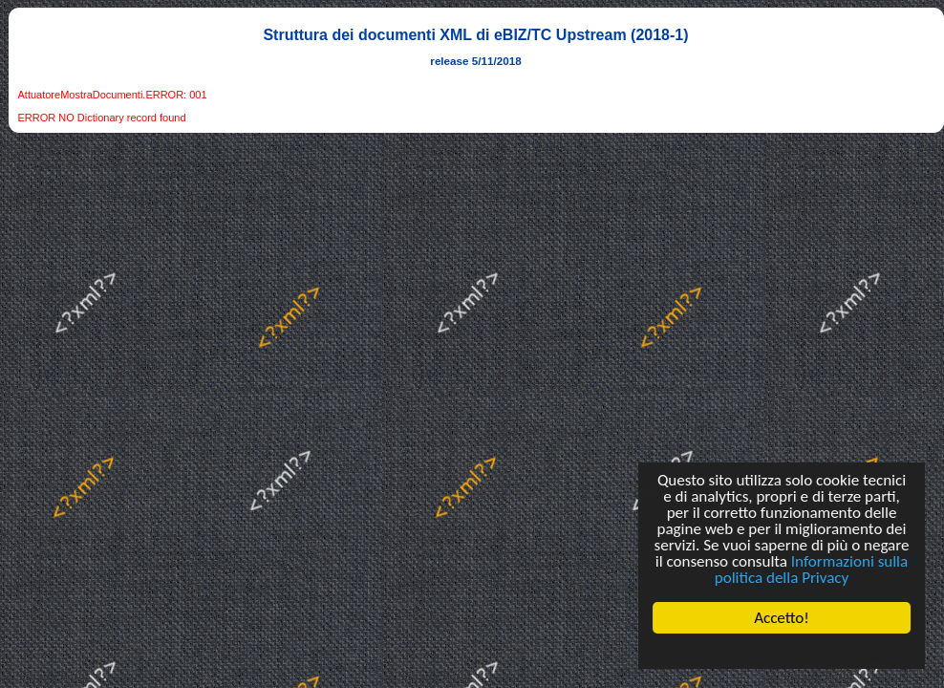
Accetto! (781, 618)
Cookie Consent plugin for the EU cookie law (781, 650)
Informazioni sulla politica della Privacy (811, 569)
